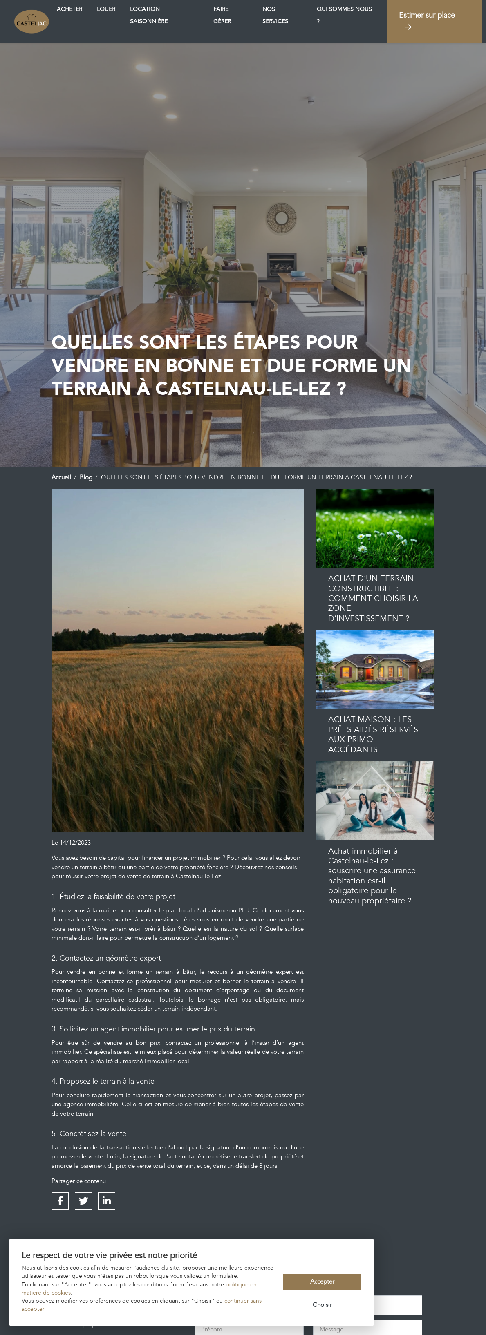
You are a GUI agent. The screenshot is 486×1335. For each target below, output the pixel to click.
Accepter (322, 1282)
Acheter (69, 9)
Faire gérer (222, 15)
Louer (106, 9)
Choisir (322, 1305)
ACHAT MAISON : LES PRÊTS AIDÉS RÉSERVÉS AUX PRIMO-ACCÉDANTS (373, 734)
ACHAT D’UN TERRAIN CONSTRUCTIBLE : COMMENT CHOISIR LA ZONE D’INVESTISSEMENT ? (373, 599)
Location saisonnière (149, 15)
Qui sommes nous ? (344, 15)
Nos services (275, 15)
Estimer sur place (427, 21)
